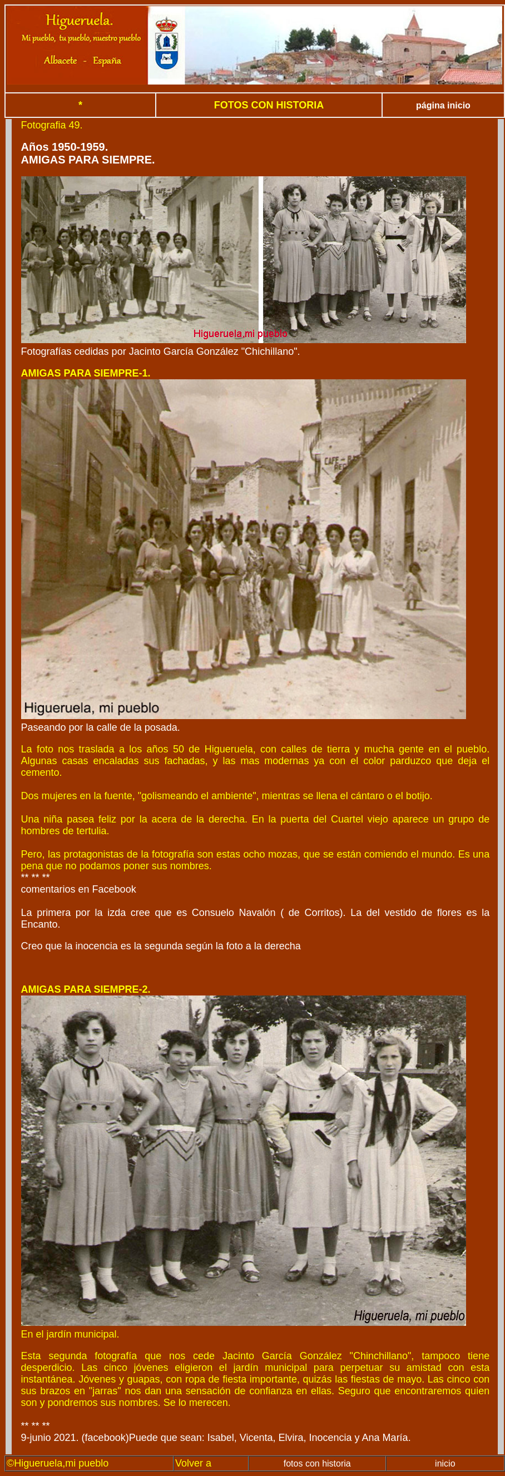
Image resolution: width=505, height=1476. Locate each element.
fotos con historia (317, 1463)
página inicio (443, 105)
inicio (445, 1463)
